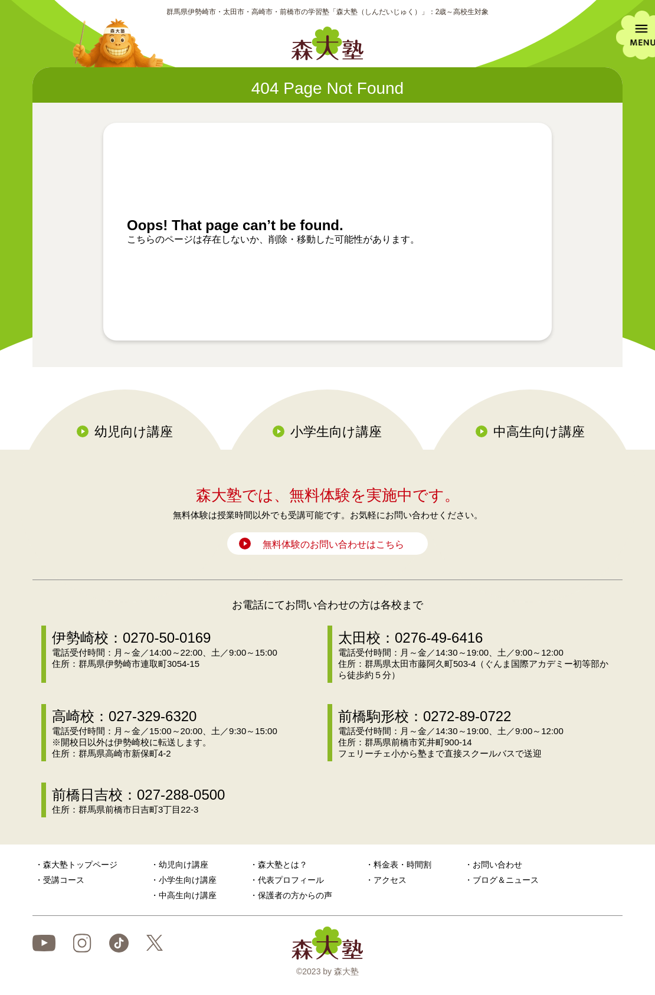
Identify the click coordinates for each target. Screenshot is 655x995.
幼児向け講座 (133, 431)
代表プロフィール (291, 880)
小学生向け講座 (336, 431)
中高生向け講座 (539, 431)
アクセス (390, 880)
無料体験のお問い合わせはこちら (333, 544)
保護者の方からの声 (295, 895)
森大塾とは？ (282, 864)
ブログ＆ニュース (506, 880)
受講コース (63, 880)
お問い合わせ (497, 864)
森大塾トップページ (80, 864)
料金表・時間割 (402, 864)
